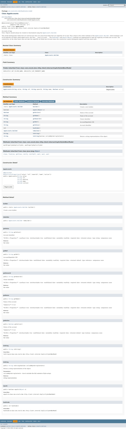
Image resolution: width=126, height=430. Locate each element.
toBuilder (36, 130)
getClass (19, 154)
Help (39, 2)
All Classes (4, 5)
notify (25, 154)
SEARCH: (105, 5)
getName (35, 115)
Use (19, 2)
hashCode (36, 128)
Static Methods (19, 101)
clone (5, 154)
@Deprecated (7, 172)
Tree (23, 2)
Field (13, 7)
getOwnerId (36, 118)
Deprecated (28, 2)
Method (23, 7)
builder (35, 106)
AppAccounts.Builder (52, 55)
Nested (8, 7)
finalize (11, 154)
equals (35, 110)
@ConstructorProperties (11, 174)
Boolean (55, 89)
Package (9, 2)
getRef (35, 122)
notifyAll (32, 154)
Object (40, 110)
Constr (18, 7)
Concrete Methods (48, 101)
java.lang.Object (7, 17)
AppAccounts (7, 89)
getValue (36, 125)
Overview (3, 2)
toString (36, 133)
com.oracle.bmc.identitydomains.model (20, 11)
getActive (36, 112)
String (14, 89)
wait (38, 154)
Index (35, 2)
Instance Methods (33, 101)
